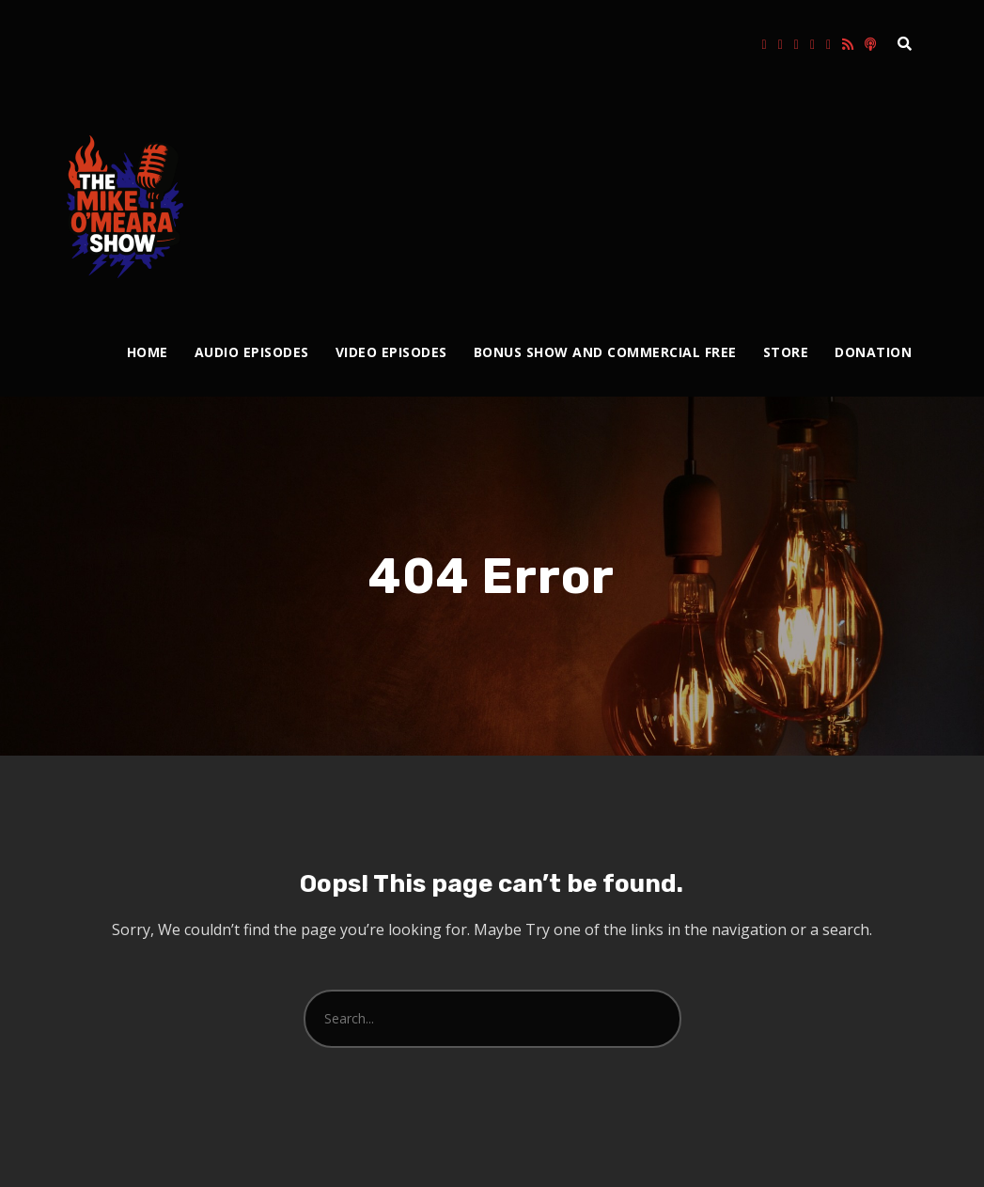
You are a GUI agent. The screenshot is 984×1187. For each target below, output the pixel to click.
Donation (873, 352)
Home (147, 352)
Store (786, 352)
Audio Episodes (252, 352)
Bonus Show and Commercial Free (605, 352)
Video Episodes (391, 352)
